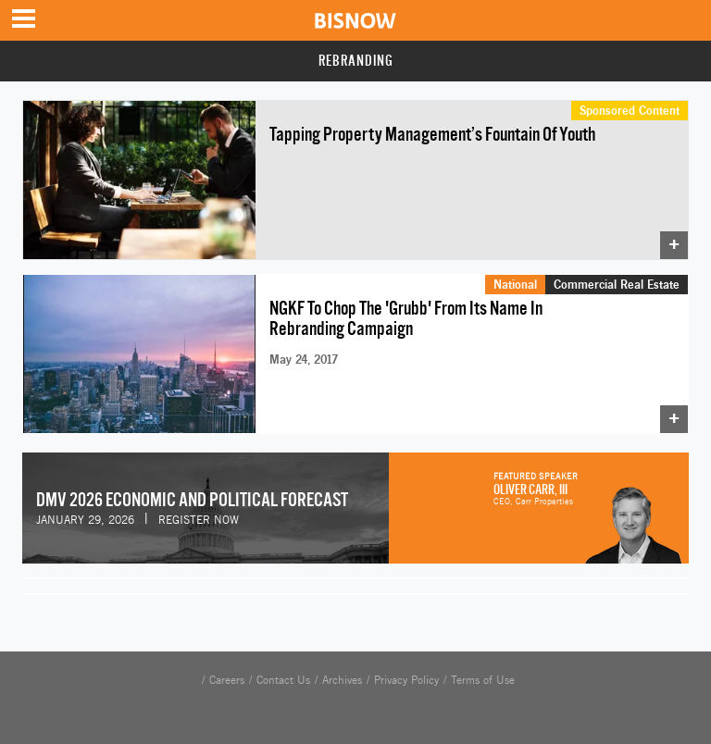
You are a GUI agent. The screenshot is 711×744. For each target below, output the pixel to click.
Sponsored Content (630, 110)
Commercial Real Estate (617, 284)
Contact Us (283, 680)
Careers (226, 680)
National (515, 284)
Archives (342, 680)
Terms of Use (483, 680)
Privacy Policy (406, 680)
